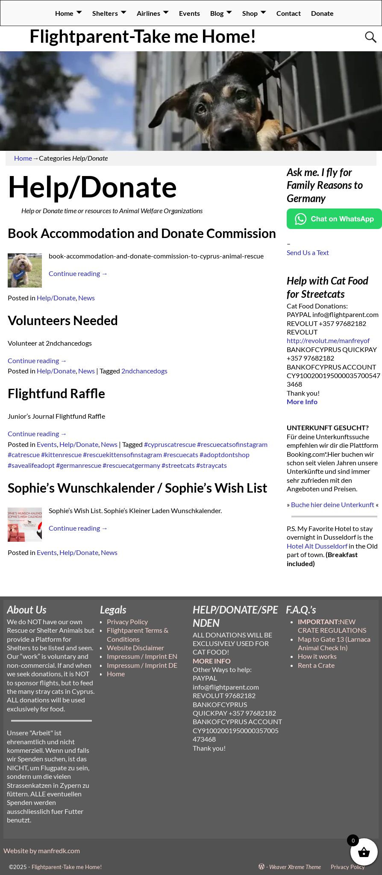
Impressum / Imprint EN (142, 656)
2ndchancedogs (144, 371)
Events (189, 13)
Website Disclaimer (135, 647)
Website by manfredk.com (41, 850)
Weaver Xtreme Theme (295, 866)
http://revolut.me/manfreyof (328, 340)
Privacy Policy (127, 621)
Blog (216, 13)
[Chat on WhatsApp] (334, 226)
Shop (250, 13)
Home (64, 13)
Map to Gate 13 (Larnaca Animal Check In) (334, 643)
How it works (317, 656)
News (86, 298)
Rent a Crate (316, 665)
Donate (322, 13)
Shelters (105, 13)
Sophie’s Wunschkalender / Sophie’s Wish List (137, 487)
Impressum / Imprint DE (142, 665)
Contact (288, 13)
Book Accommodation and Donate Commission (142, 233)
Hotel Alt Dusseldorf (317, 546)
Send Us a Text (308, 252)
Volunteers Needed (63, 320)
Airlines (148, 13)
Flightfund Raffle (56, 393)
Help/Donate (56, 298)
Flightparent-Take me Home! (142, 36)
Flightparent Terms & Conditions (137, 634)
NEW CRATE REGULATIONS (332, 625)
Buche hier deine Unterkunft (333, 504)
